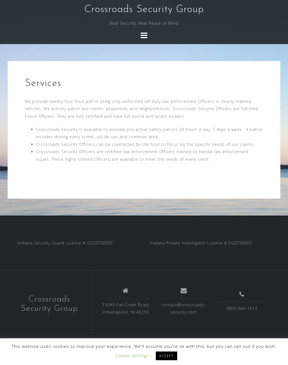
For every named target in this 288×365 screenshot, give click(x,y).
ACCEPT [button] (166, 355)
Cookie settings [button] (132, 355)
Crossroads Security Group (144, 9)
